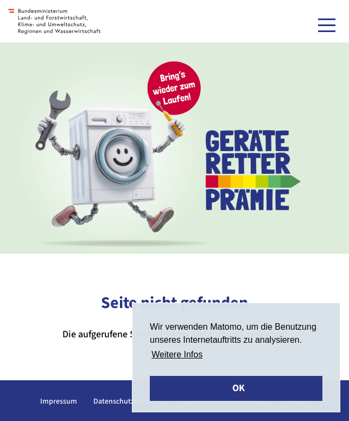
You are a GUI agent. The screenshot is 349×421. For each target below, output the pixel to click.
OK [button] (238, 388)
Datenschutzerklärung (129, 401)
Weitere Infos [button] (176, 354)
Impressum (58, 401)
